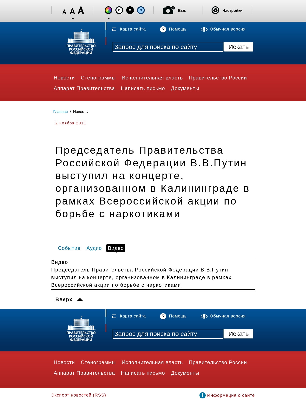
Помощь (178, 29)
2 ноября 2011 (70, 123)
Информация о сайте (231, 395)
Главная (60, 112)
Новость (80, 112)
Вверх (64, 299)
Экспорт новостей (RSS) (78, 394)
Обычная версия (228, 29)
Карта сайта (133, 29)
